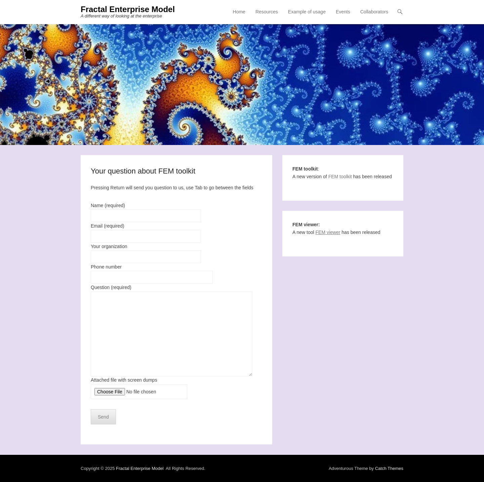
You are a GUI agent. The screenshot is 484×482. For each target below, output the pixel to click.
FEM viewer (328, 232)
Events (343, 11)
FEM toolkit (340, 176)
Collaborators (374, 11)
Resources (266, 11)
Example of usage (307, 11)
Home (239, 11)
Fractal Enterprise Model (128, 9)
